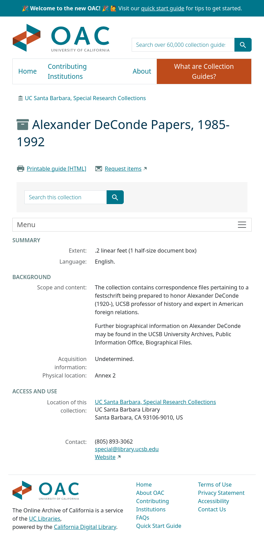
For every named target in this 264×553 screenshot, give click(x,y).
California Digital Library (85, 527)
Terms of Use (215, 484)
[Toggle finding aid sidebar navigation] (132, 225)
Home (27, 71)
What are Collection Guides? (204, 71)
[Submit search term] (243, 45)
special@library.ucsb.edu (127, 449)
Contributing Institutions (67, 71)
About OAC (150, 493)
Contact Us (212, 509)
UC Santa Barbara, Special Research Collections (85, 98)
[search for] (183, 45)
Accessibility (213, 501)
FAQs (142, 517)
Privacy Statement (221, 493)
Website (105, 457)
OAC (61, 38)
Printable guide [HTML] (56, 168)
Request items (123, 168)
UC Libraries (44, 518)
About (142, 71)
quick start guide (162, 8)
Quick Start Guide (159, 526)
